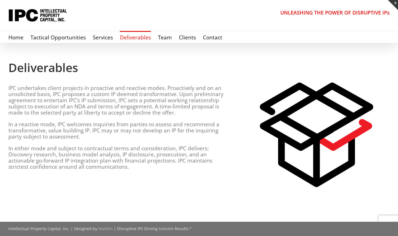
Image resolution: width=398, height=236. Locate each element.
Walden (105, 228)
